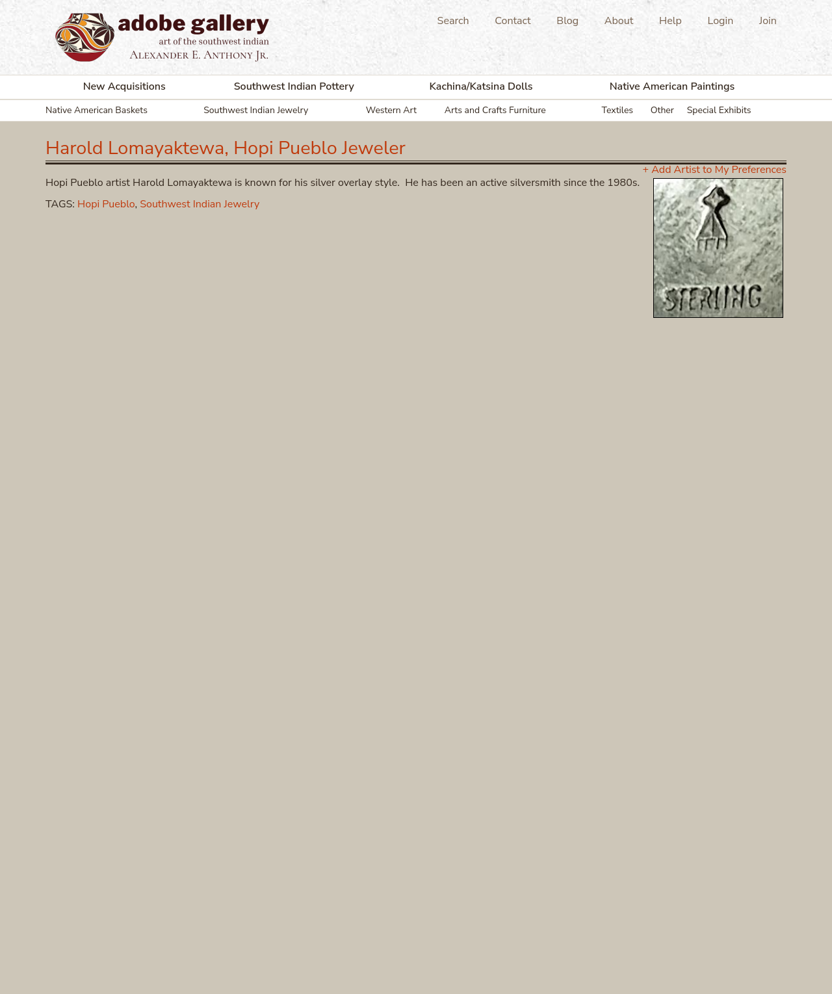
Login (721, 21)
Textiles (618, 110)
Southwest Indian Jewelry (255, 110)
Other (662, 110)
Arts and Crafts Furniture (495, 110)
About (618, 21)
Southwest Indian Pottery (294, 86)
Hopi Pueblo (106, 204)
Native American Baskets (97, 110)
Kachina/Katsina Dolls (481, 86)
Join (768, 21)
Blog (567, 21)
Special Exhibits (719, 110)
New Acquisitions (124, 86)
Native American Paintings (672, 86)
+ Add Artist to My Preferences (714, 169)
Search (453, 21)
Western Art (391, 110)
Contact (512, 21)
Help (670, 21)
